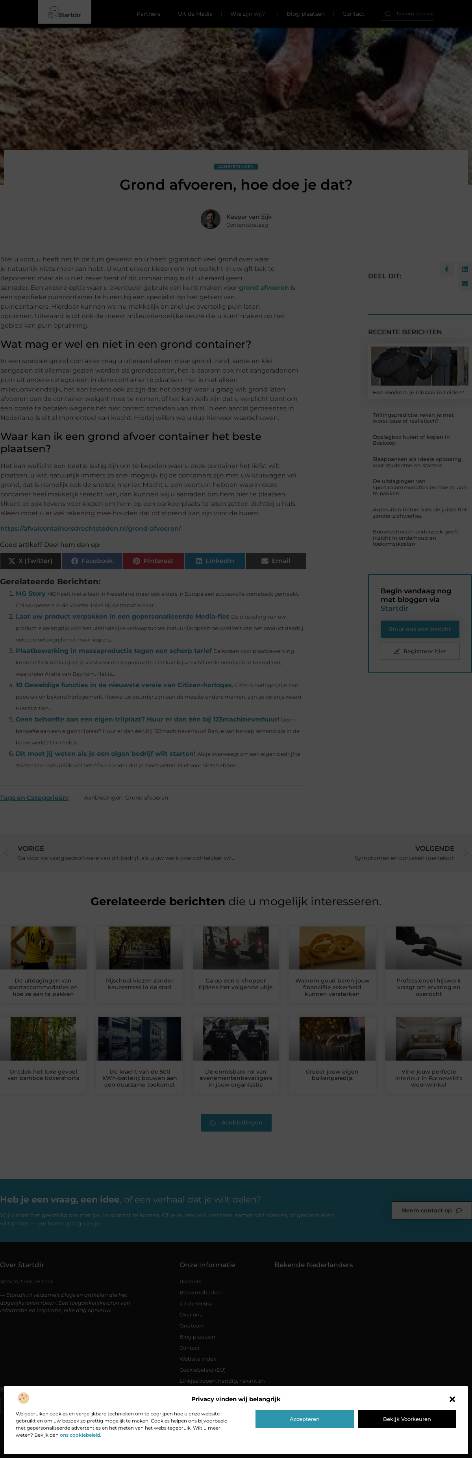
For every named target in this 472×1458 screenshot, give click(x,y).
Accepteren (305, 1419)
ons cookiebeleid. (80, 1435)
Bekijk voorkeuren (407, 1419)
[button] (452, 1399)
